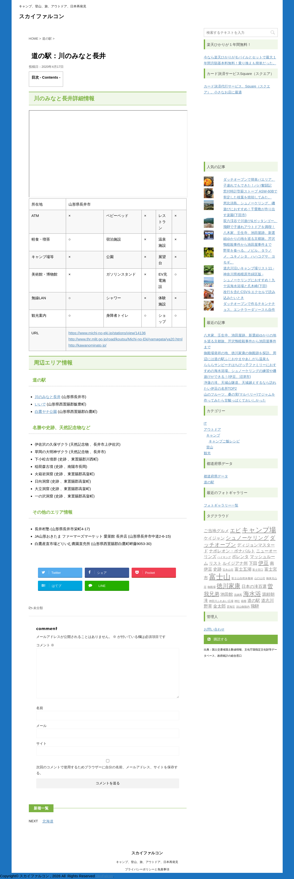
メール (41, 726)
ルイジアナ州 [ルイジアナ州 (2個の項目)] (235, 564)
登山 (209, 447)
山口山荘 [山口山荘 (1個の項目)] (259, 578)
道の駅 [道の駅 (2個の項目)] (253, 601)
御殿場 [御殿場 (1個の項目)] (212, 587)
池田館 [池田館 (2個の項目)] (226, 595)
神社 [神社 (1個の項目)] (237, 601)
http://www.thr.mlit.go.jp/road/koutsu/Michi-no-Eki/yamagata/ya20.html (126, 339)
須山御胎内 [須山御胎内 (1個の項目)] (243, 607)
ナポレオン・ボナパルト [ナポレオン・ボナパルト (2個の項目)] (232, 551)
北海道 (47, 821)
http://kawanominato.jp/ (87, 345)
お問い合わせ (214, 629)
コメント (45, 645)
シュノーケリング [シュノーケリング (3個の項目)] (247, 538)
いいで (40, 404)
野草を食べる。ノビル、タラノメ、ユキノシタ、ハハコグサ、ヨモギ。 (249, 256)
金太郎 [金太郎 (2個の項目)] (219, 606)
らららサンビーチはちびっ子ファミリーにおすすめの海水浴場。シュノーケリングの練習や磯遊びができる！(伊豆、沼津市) (240, 371)
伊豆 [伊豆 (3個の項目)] (263, 563)
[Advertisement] (241, 128)
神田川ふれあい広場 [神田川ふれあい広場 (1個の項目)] (221, 601)
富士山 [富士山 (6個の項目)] (219, 577)
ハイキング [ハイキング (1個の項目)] (224, 557)
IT (205, 423)
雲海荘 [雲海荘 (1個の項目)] (231, 607)
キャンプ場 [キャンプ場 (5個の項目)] (259, 530)
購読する (218, 639)
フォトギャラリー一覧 (221, 505)
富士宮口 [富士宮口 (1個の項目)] (257, 570)
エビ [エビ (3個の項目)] (235, 530)
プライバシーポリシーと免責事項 (147, 869)
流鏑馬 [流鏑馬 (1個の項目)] (238, 595)
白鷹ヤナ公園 (46, 411)
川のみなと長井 (48, 397)
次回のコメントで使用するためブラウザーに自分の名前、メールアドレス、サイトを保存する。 (107, 770)
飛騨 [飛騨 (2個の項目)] (255, 606)
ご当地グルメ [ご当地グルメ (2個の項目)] (216, 531)
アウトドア (212, 429)
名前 (39, 708)
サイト (41, 743)
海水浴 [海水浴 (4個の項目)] (252, 594)
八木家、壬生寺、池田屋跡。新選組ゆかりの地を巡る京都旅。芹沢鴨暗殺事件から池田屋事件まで (249, 238)
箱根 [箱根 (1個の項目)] (243, 601)
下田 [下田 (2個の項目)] (253, 564)
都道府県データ (216, 476)
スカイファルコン (41, 17)
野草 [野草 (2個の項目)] (208, 606)
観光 (207, 453)
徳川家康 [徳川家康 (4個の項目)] (228, 586)
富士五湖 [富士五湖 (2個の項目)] (243, 569)
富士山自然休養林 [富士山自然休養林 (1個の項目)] (242, 578)
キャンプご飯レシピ (224, 441)
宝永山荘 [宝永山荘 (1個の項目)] (228, 570)
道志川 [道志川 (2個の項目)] (267, 601)
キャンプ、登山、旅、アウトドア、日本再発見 (147, 862)
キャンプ (213, 435)
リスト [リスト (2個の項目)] (215, 564)
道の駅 (209, 482)
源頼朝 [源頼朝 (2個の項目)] (268, 595)
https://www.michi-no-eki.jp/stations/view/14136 (107, 333)
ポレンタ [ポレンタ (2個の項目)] (240, 557)
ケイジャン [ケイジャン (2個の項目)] (214, 538)
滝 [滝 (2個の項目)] (206, 601)
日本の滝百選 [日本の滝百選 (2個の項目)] (254, 587)
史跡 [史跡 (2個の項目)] (217, 569)
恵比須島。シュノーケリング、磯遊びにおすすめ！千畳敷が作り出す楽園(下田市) (249, 209)
